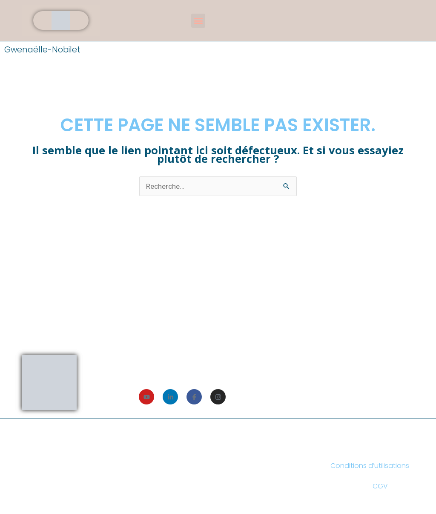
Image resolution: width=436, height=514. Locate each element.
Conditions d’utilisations (369, 466)
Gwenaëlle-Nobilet (42, 49)
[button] (198, 21)
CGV (380, 486)
